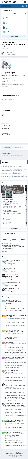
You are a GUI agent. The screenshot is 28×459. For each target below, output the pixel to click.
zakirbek (7, 249)
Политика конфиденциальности (16, 452)
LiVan (7, 17)
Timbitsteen (11, 358)
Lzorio (9, 373)
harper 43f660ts (9, 342)
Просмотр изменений (8, 97)
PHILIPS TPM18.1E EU (10, 268)
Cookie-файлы (19, 453)
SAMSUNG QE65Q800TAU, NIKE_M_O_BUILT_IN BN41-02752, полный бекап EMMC (15, 302)
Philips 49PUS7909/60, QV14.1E (13, 289)
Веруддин (5, 206)
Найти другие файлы (10, 54)
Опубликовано (19, 406)
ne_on (7, 31)
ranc (7, 26)
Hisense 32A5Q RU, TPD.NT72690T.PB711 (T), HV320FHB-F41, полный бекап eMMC (11, 202)
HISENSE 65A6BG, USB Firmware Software (15, 357)
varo (9, 343)
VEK (7, 22)
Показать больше (14, 36)
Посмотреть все (14, 228)
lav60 (9, 388)
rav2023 (10, 277)
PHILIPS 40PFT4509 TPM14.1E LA (13, 282)
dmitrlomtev (11, 318)
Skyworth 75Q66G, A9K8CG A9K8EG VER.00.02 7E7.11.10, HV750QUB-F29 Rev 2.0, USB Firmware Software (13, 247)
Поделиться (7, 147)
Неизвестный (11, 263)
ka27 (9, 333)
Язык (4, 452)
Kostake (10, 269)
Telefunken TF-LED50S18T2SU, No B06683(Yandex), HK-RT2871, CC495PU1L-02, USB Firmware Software (15, 434)
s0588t (10, 423)
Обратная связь (10, 453)
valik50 (10, 304)
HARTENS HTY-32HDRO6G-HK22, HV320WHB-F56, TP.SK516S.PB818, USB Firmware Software (15, 385)
